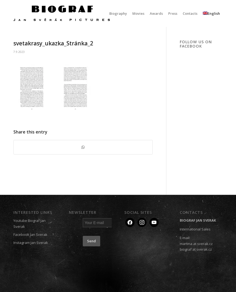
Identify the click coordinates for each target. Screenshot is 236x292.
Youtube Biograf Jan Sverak (29, 223)
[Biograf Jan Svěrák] (61, 13)
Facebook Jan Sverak (30, 234)
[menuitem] (118, 13)
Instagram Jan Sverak (30, 242)
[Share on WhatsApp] (83, 147)
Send (91, 241)
